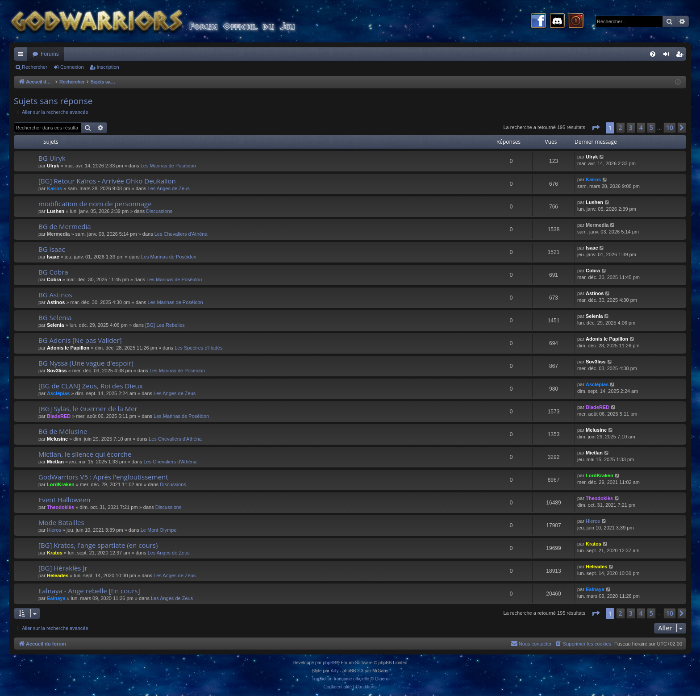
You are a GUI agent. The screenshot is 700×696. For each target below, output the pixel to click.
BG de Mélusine (62, 431)
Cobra (54, 279)
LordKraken (61, 484)
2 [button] (620, 127)
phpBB (329, 662)
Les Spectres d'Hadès (198, 347)
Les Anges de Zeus (169, 188)
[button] (595, 127)
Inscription (108, 67)
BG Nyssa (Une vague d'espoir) (85, 362)
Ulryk (53, 165)
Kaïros (54, 188)
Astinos (56, 302)
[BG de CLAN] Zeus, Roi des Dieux (90, 385)
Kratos (54, 552)
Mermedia (58, 234)
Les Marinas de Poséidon (168, 165)
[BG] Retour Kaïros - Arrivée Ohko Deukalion (107, 180)
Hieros (54, 530)
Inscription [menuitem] (681, 56)
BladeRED (59, 416)
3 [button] (631, 127)
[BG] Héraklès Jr (63, 567)
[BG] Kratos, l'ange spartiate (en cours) (98, 545)
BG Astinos (55, 294)
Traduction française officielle (340, 678)
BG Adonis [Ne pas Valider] (80, 340)
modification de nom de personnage (95, 203)
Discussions (159, 211)
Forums (50, 54)
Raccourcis (22, 56)
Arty (335, 670)
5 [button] (651, 127)
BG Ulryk (52, 158)
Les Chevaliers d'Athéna (181, 234)
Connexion (72, 67)
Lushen (55, 211)
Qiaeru (381, 678)
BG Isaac (51, 249)
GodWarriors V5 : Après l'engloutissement (103, 476)
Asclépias (58, 393)
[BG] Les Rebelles (165, 325)
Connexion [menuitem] (668, 56)
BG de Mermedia (64, 226)
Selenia (55, 325)
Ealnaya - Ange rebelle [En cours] (89, 590)
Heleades (57, 575)
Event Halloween (64, 499)
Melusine (57, 439)
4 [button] (641, 127)
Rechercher (34, 67)
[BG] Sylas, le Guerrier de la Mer (88, 408)
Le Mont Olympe (159, 530)
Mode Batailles (61, 522)
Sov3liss (57, 370)
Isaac (53, 256)
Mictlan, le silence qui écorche (85, 454)
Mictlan (55, 461)
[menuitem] (652, 54)
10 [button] (669, 127)
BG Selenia (55, 317)
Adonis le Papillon (68, 347)
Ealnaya (56, 598)
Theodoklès (60, 507)
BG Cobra (53, 271)
